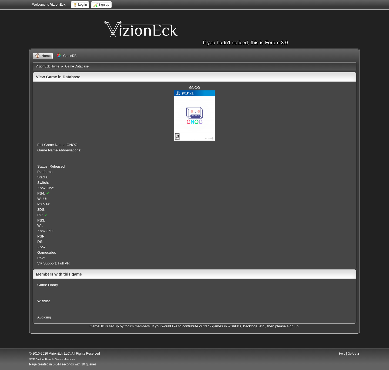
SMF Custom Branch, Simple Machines (52, 359)
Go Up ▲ (354, 353)
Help (342, 353)
